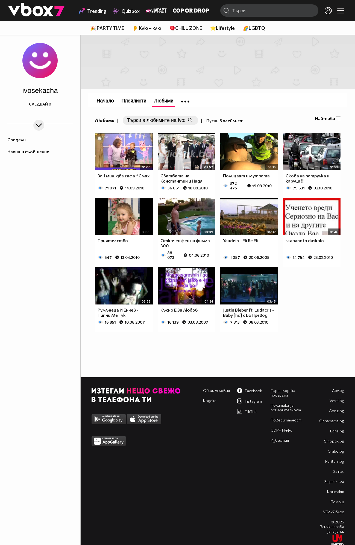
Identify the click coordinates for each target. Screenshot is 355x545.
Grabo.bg (336, 451)
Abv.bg (338, 390)
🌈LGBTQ (254, 28)
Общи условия (216, 390)
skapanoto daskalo (305, 240)
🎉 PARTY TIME (107, 28)
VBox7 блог (333, 511)
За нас (338, 471)
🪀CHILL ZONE (185, 28)
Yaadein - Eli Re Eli (240, 240)
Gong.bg (336, 410)
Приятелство (113, 240)
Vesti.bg (337, 400)
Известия (280, 440)
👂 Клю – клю (146, 28)
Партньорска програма (283, 392)
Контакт (335, 491)
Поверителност (286, 420)
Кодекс (209, 400)
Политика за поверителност (286, 407)
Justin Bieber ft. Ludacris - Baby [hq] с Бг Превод (248, 312)
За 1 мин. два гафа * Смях (124, 175)
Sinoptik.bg (334, 441)
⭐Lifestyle (222, 28)
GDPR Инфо (281, 430)
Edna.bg (337, 431)
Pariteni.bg (334, 461)
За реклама (334, 481)
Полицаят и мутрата (246, 175)
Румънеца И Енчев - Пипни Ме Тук (118, 312)
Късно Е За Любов (179, 309)
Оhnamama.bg (331, 420)
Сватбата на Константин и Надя (181, 178)
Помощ (337, 501)
